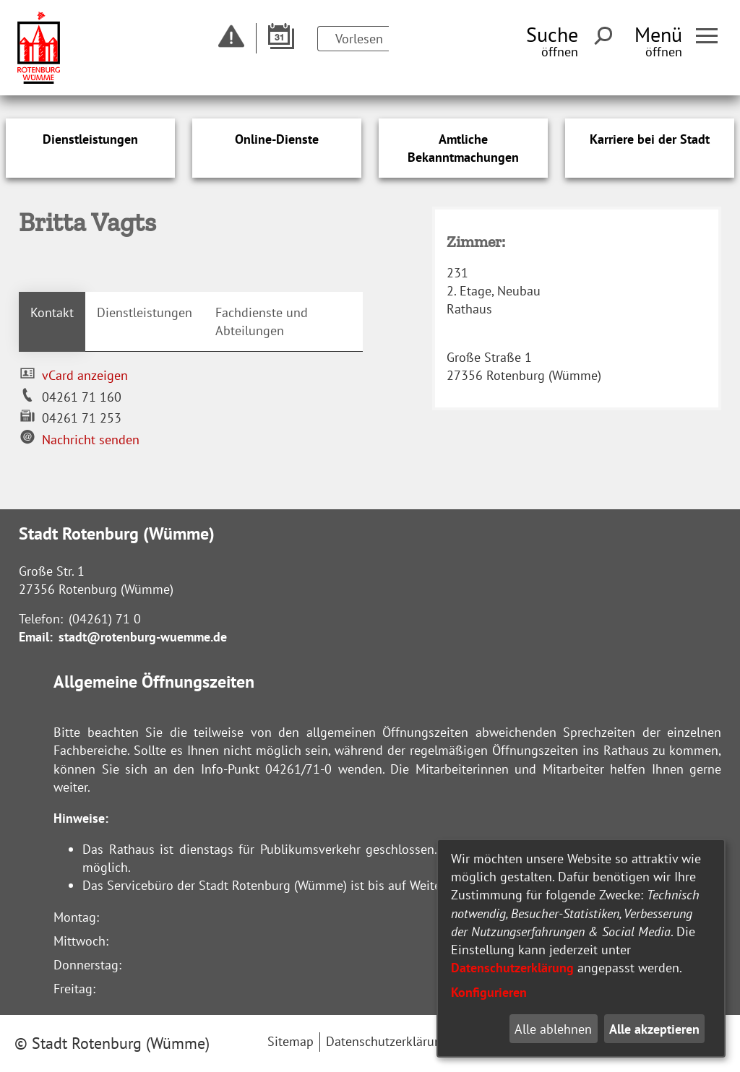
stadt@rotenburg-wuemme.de (143, 636)
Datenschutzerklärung (512, 967)
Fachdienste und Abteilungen (261, 321)
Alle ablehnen (553, 1029)
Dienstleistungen (144, 312)
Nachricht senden (90, 439)
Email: (36, 636)
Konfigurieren (489, 992)
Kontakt (52, 312)
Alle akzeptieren (654, 1029)
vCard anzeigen (85, 375)
